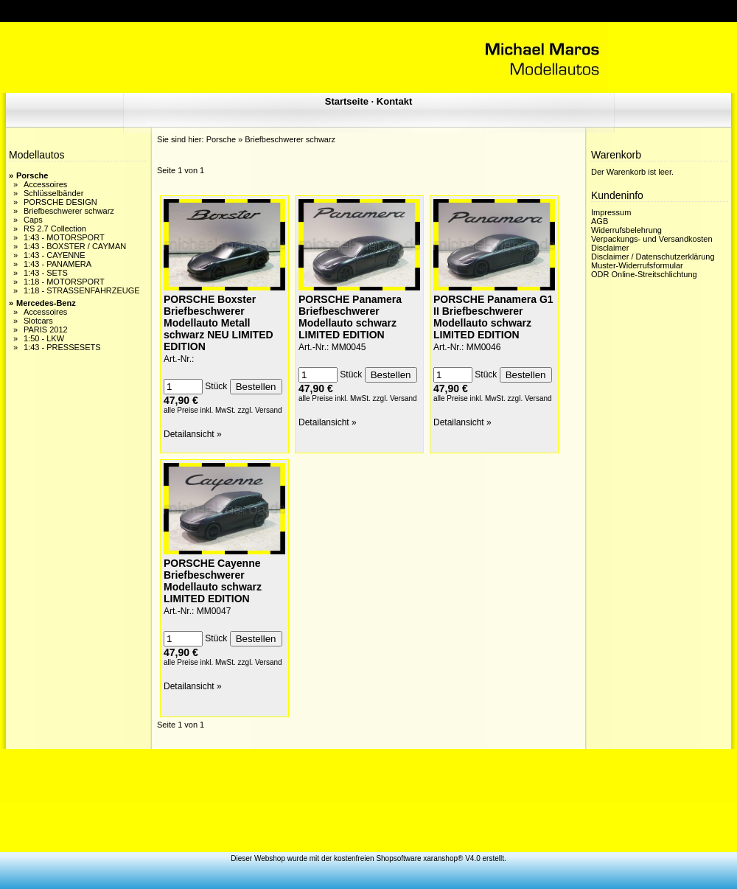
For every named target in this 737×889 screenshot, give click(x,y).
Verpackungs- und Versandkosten (652, 238)
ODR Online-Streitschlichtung (644, 274)
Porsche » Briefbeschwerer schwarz (270, 139)
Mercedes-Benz (46, 303)
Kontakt (394, 101)
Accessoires (45, 184)
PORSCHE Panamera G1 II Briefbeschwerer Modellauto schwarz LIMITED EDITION (493, 317)
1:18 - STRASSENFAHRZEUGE (82, 290)
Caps (33, 219)
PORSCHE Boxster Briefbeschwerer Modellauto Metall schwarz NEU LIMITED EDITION (218, 322)
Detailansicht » (193, 434)
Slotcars (38, 320)
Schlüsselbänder (53, 193)
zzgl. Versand (260, 410)
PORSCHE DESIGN (60, 202)
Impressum (611, 212)
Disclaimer (610, 247)
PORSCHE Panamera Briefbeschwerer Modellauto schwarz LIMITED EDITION (350, 317)
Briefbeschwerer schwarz (69, 210)
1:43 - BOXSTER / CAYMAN (75, 246)
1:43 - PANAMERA (57, 263)
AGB (599, 221)
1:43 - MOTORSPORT (64, 237)
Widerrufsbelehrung (626, 230)
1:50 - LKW (44, 338)
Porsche (32, 175)
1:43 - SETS (46, 272)
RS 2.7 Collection (55, 228)
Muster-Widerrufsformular (637, 265)
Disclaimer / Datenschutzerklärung (653, 256)
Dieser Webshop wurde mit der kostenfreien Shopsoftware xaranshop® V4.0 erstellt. (368, 858)
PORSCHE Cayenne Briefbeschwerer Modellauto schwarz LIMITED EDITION (213, 580)
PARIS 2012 (46, 329)
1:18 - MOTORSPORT (64, 281)
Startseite (346, 101)
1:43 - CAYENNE (54, 255)
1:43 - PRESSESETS (62, 347)
